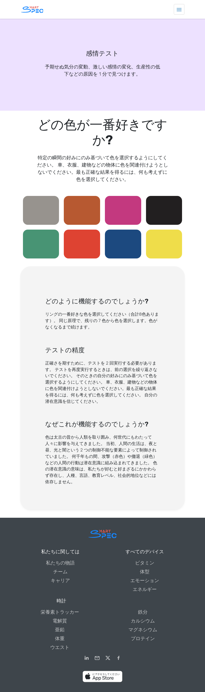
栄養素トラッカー (60, 612)
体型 (144, 572)
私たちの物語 (60, 563)
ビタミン (144, 563)
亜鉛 (60, 630)
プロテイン (143, 638)
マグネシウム (142, 630)
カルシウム (143, 621)
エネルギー (145, 589)
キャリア (60, 580)
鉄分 (143, 612)
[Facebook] (118, 658)
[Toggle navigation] (179, 9)
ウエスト (59, 647)
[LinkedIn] (86, 658)
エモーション (144, 580)
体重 (60, 638)
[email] (97, 658)
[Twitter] (107, 658)
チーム (60, 572)
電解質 (60, 621)
